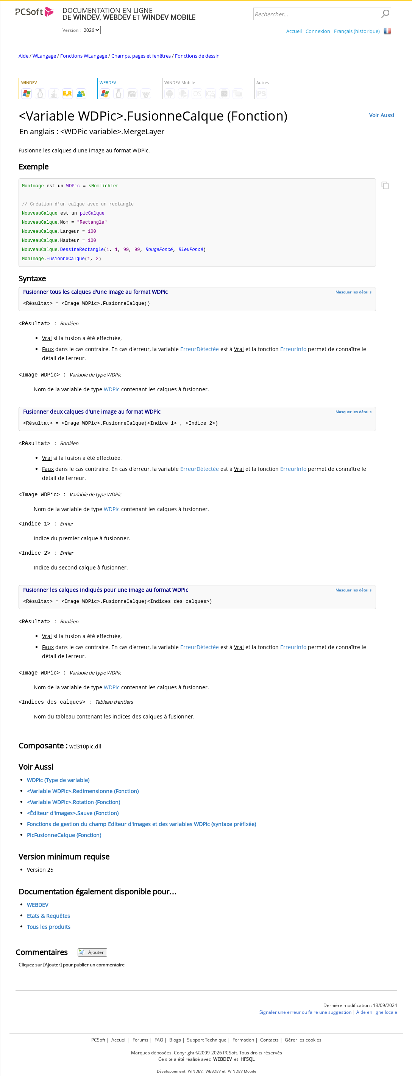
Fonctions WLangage (83, 55)
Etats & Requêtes (48, 918)
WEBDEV (37, 907)
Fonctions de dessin (197, 55)
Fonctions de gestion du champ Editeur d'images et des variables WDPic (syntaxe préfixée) (141, 827)
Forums (140, 1040)
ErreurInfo (293, 352)
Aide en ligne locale (376, 1015)
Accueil (294, 31)
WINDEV (195, 1071)
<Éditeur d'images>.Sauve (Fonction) (73, 816)
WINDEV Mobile (242, 1071)
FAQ (158, 1040)
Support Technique (206, 1040)
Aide (23, 55)
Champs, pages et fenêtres (141, 55)
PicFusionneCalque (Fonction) (64, 838)
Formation (243, 1040)
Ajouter (91, 955)
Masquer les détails (353, 295)
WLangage (44, 55)
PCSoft (98, 1040)
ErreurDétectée (199, 352)
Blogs (175, 1040)
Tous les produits (48, 929)
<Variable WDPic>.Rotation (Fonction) (73, 805)
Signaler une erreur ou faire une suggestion (305, 1015)
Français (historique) (357, 31)
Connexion (318, 31)
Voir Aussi (381, 115)
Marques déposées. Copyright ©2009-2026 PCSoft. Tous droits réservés (206, 1052)
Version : (72, 30)
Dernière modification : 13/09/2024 (360, 1008)
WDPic (112, 392)
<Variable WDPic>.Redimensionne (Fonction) (83, 794)
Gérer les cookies (303, 1040)
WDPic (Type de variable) (58, 783)
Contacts (269, 1040)
